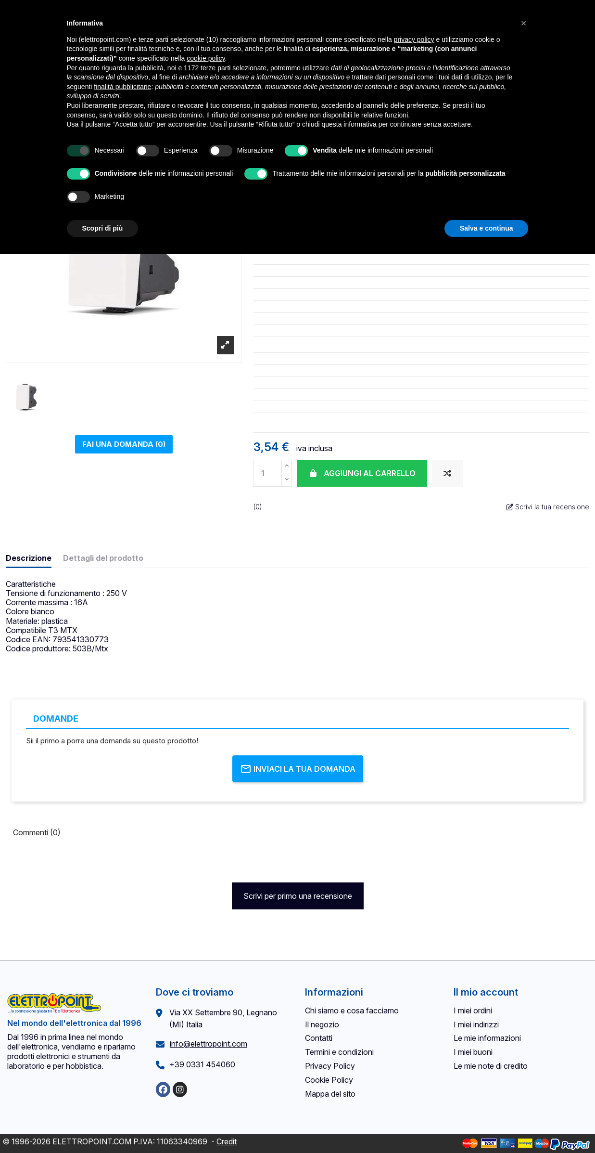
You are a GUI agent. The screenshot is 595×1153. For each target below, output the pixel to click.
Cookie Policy (329, 1080)
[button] (524, 23)
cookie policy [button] (206, 58)
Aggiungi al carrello (362, 473)
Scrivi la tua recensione (547, 507)
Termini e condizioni (339, 1052)
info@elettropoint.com (208, 1044)
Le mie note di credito (491, 1066)
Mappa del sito (330, 1094)
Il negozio (322, 1024)
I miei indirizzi (476, 1024)
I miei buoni (473, 1052)
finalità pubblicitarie (122, 87)
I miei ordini (473, 1010)
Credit (226, 1141)
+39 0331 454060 (202, 1064)
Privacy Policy (330, 1066)
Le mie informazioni (487, 1038)
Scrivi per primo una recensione (297, 896)
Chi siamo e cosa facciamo (352, 1010)
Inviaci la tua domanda (297, 769)
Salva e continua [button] (486, 228)
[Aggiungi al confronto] (447, 473)
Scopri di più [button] (102, 228)
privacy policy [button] (414, 39)
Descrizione (28, 558)
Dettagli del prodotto (103, 558)
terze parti (215, 68)
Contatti (318, 1038)
